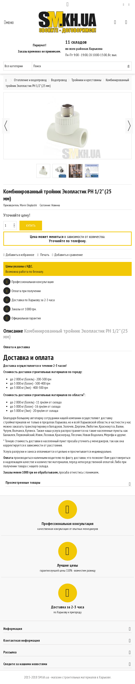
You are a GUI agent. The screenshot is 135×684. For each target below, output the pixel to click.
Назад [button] (6, 126)
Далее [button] (129, 126)
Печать (44, 255)
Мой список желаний (123, 5)
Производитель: (11, 205)
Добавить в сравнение (68, 255)
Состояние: (45, 205)
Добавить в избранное (20, 255)
